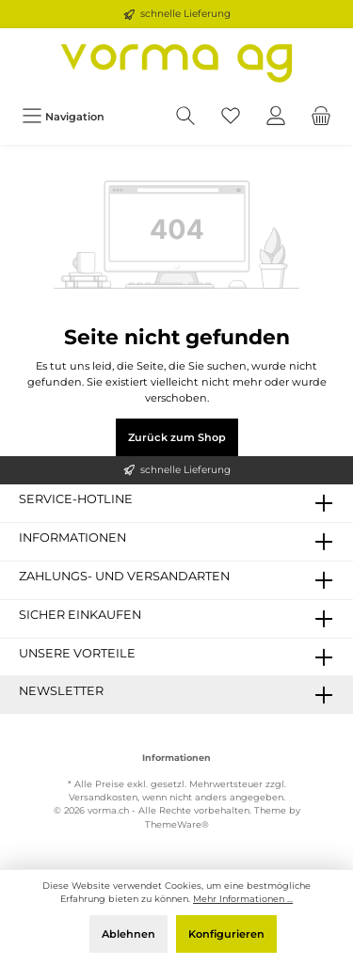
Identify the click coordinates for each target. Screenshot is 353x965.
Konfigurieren (226, 934)
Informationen (176, 757)
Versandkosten (103, 797)
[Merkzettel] (230, 116)
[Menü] (63, 116)
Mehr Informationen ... (243, 899)
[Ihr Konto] (275, 116)
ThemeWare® (177, 824)
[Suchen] (185, 116)
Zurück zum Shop (177, 437)
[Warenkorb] (321, 116)
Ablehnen (128, 934)
